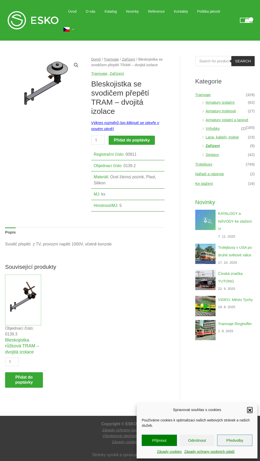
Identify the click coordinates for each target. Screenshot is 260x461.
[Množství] (98, 131)
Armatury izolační (220, 93)
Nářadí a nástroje (209, 163)
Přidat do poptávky (132, 131)
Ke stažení (204, 173)
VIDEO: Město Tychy (235, 288)
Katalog (119, 16)
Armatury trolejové (221, 101)
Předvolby (234, 440)
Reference (160, 16)
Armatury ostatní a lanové (227, 110)
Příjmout (159, 440)
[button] (249, 409)
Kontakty (183, 16)
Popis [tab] (10, 223)
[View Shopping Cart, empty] (246, 16)
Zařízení (129, 50)
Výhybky (213, 119)
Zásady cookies (169, 452)
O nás (100, 16)
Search (243, 52)
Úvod (84, 16)
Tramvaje (111, 50)
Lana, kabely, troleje (222, 127)
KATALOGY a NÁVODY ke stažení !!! (235, 210)
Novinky (138, 16)
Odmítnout (197, 440)
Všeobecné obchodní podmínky (130, 427)
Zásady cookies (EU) (130, 433)
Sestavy (212, 144)
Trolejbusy (204, 154)
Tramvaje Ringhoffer (235, 312)
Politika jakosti (209, 16)
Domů (96, 50)
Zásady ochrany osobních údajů (209, 452)
